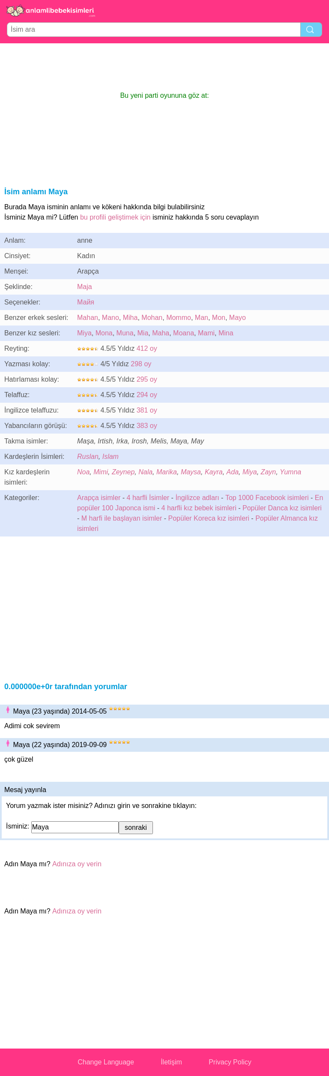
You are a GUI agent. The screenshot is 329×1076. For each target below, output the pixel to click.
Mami (206, 333)
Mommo (178, 317)
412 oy (147, 348)
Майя (85, 302)
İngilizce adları (197, 497)
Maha (160, 333)
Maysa (191, 472)
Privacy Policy (230, 1062)
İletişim (171, 1062)
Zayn (268, 472)
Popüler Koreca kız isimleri (208, 518)
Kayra (214, 472)
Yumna (290, 472)
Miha (130, 317)
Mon (218, 317)
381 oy (147, 410)
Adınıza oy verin (77, 864)
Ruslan (88, 456)
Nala (145, 472)
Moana (183, 333)
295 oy (147, 379)
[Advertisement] (164, 67)
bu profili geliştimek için (115, 217)
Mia (143, 333)
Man (201, 317)
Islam (110, 456)
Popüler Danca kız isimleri (282, 508)
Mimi (100, 472)
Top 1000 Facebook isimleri (267, 497)
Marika (166, 472)
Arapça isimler (98, 497)
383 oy (147, 425)
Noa (83, 472)
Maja (84, 286)
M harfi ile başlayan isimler (121, 518)
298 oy (141, 364)
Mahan (87, 317)
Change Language (106, 1062)
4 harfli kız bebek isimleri (199, 508)
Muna (125, 333)
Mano (110, 317)
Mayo (237, 317)
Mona (104, 333)
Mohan (151, 317)
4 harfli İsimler (148, 497)
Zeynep (123, 472)
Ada (233, 472)
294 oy (147, 394)
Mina (225, 333)
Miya (84, 333)
